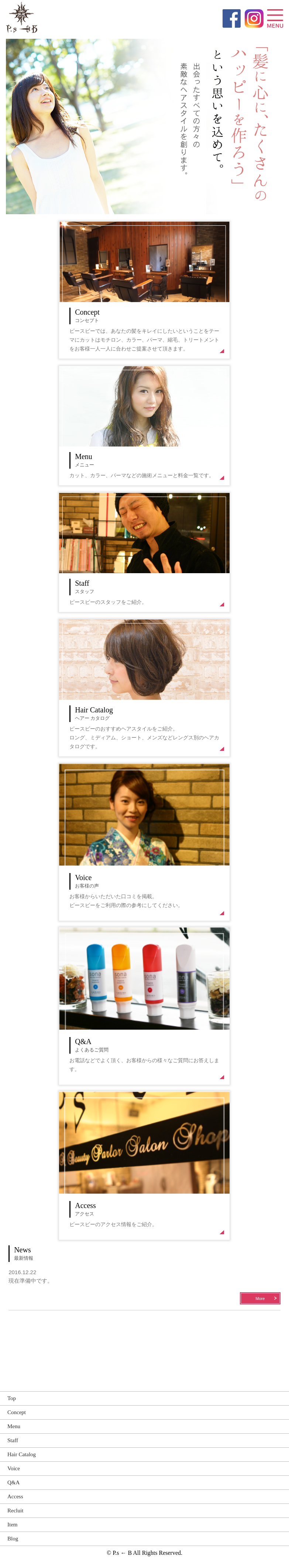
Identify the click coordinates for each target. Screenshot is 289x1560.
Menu (13, 1426)
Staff (12, 1440)
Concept (16, 1412)
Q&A (13, 1482)
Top (11, 1398)
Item (12, 1525)
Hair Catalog (21, 1454)
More (260, 1298)
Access (15, 1496)
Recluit (15, 1510)
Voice (13, 1468)
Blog (12, 1539)
